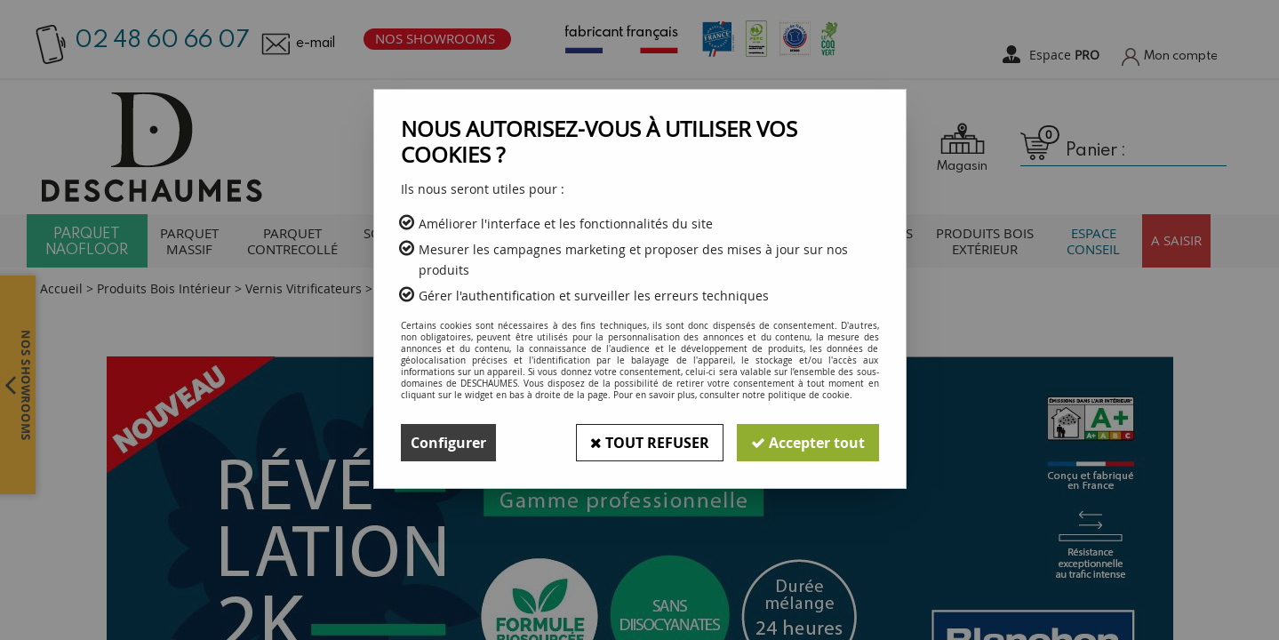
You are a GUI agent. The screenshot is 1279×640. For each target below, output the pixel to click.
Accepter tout (808, 442)
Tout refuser (649, 442)
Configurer (448, 442)
